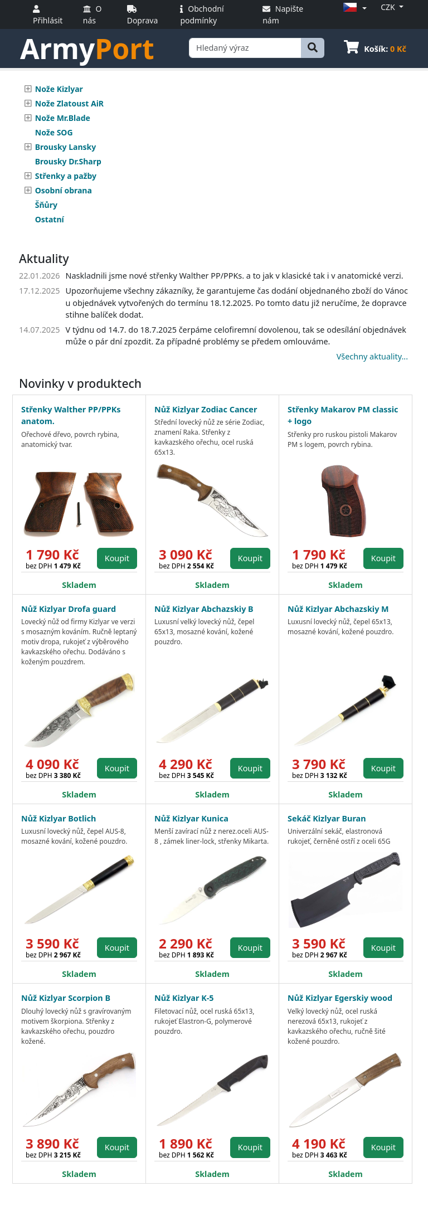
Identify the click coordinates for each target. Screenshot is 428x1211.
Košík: (375, 48)
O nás (92, 14)
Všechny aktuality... (372, 356)
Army (87, 48)
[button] (353, 8)
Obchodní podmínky (201, 14)
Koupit (117, 558)
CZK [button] (389, 7)
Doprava (142, 15)
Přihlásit (47, 15)
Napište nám (282, 14)
